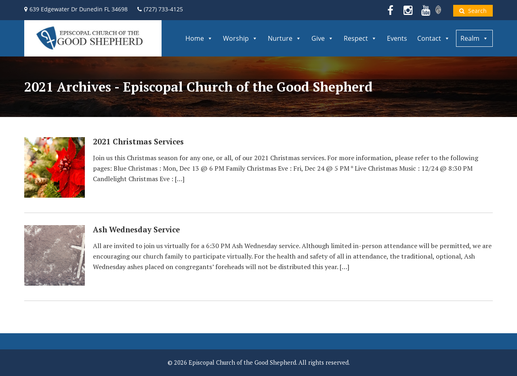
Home (199, 38)
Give (322, 38)
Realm (474, 38)
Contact (433, 38)
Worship (240, 38)
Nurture (284, 38)
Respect (360, 38)
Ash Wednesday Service (136, 229)
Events (397, 38)
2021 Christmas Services (138, 141)
